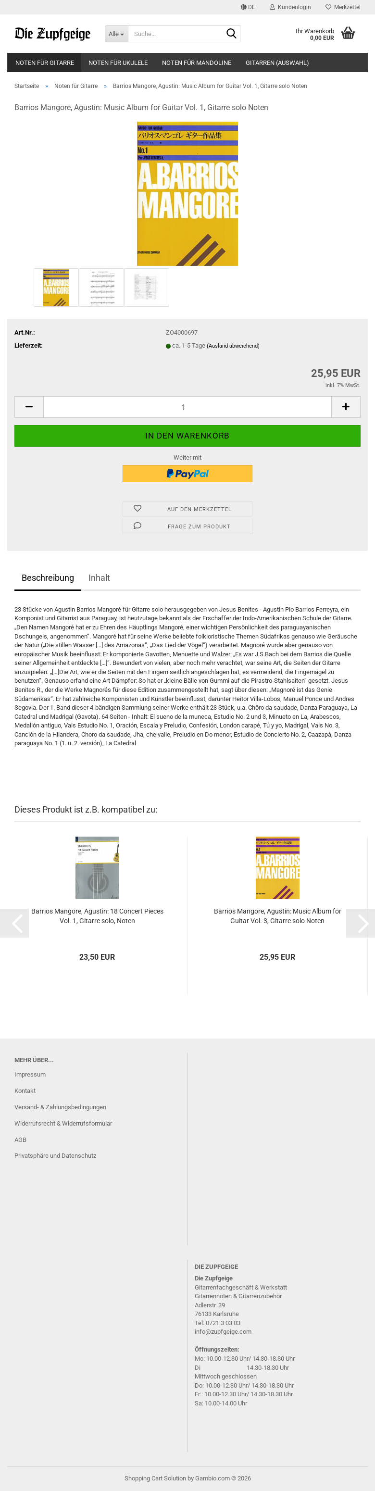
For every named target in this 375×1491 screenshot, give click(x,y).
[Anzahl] (187, 407)
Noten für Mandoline (196, 62)
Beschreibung (48, 578)
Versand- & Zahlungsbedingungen (60, 1107)
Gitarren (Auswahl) (277, 62)
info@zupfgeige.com (223, 1331)
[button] (248, 7)
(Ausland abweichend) (233, 346)
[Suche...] (116, 33)
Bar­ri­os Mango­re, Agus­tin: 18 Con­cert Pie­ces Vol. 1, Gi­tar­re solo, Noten (97, 916)
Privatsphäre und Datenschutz (55, 1155)
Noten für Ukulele (118, 62)
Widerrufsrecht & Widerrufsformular (63, 1123)
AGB (20, 1139)
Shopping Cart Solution (155, 1478)
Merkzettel (343, 7)
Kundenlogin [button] (290, 7)
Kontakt (25, 1090)
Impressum (30, 1074)
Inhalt (99, 578)
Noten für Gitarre (44, 62)
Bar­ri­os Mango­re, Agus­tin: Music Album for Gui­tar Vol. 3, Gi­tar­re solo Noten (277, 916)
